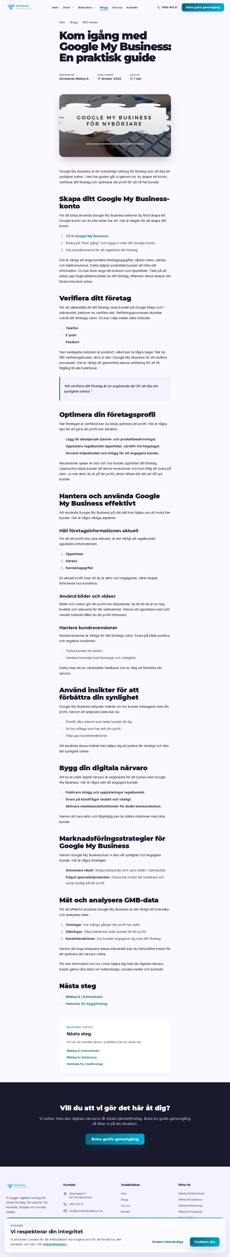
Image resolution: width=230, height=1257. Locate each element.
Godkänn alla (204, 1242)
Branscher (87, 7)
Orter (68, 7)
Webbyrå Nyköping (190, 1205)
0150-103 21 (76, 1204)
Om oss (117, 7)
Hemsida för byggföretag (86, 1004)
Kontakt (132, 7)
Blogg (104, 7)
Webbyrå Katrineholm (191, 1193)
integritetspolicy (55, 1244)
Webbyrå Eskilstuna (190, 1199)
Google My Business (91, 236)
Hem (55, 7)
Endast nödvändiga (167, 1242)
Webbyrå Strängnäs (190, 1211)
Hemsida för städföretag (85, 1064)
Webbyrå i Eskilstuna (82, 1057)
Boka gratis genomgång (203, 7)
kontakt (157, 969)
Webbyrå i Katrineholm (84, 997)
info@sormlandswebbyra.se (86, 1210)
